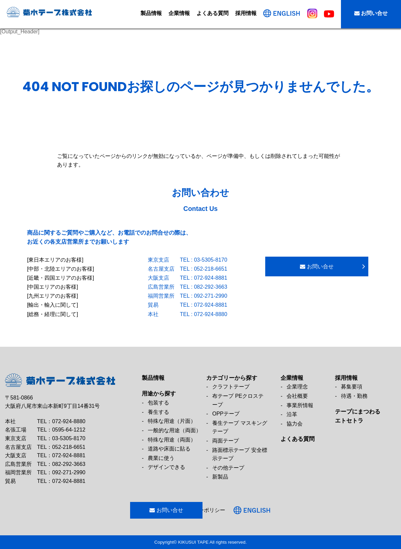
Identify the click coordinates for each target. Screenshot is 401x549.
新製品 (220, 477)
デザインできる (166, 467)
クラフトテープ (231, 386)
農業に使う (161, 458)
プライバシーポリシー (218, 510)
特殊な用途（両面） (172, 440)
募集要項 (351, 386)
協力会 (295, 424)
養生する (158, 412)
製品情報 (151, 13)
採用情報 (246, 13)
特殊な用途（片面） (172, 421)
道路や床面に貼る (169, 449)
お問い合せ (371, 13)
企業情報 (179, 13)
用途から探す (159, 393)
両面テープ (225, 441)
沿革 (292, 414)
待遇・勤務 (354, 396)
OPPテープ (226, 414)
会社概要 (297, 396)
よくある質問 (212, 13)
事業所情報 (300, 405)
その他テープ (228, 468)
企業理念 (297, 386)
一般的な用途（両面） (174, 430)
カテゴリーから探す (231, 377)
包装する (158, 402)
